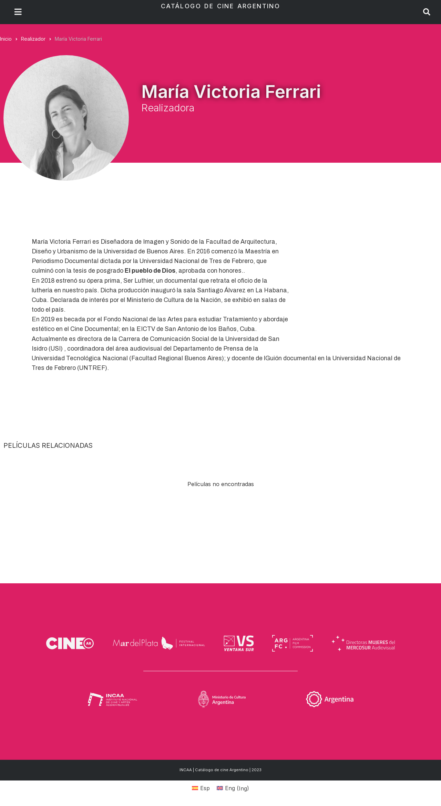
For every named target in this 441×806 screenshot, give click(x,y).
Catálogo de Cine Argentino (220, 6)
